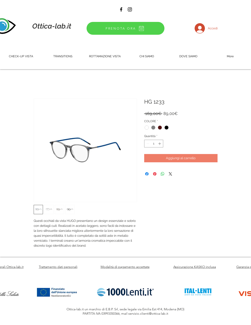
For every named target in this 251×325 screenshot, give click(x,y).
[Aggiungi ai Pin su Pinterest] (154, 173)
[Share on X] (170, 173)
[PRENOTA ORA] (125, 28)
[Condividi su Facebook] (146, 173)
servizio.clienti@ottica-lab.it (148, 313)
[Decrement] (147, 143)
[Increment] (160, 143)
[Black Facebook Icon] (121, 9)
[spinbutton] (153, 143)
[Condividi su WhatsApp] (162, 173)
